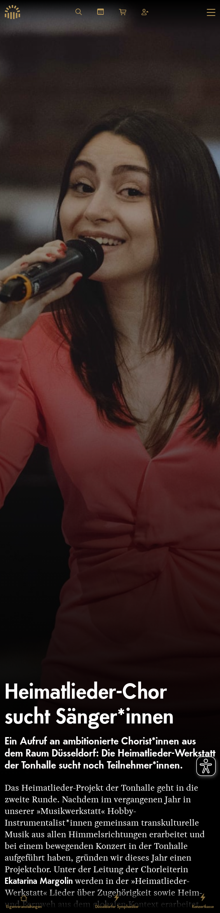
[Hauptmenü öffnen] (211, 12)
